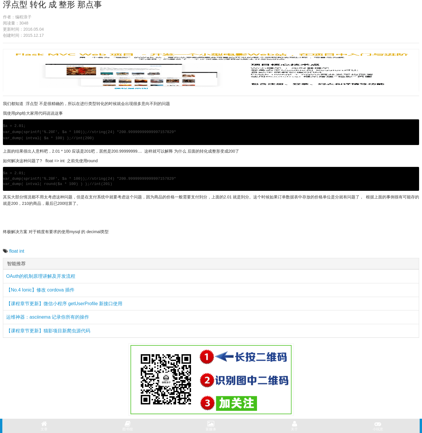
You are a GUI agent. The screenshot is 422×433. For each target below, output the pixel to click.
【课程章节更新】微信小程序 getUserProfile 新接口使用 (64, 303)
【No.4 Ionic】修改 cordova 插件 (40, 289)
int (21, 251)
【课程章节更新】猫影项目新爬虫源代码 (48, 330)
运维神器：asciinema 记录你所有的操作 (47, 317)
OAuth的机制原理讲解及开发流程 (40, 276)
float (13, 251)
